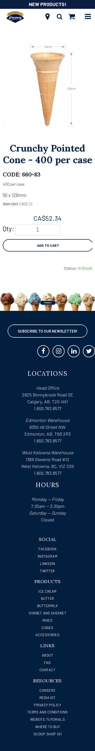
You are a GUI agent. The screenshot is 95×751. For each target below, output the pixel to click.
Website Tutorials (47, 719)
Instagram (48, 556)
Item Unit (10, 204)
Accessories (47, 635)
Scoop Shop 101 (47, 734)
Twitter (47, 571)
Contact (48, 670)
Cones (47, 627)
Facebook (47, 549)
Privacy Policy (47, 705)
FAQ (47, 662)
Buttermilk (47, 606)
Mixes (48, 620)
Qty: (8, 228)
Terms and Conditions (47, 712)
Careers (47, 690)
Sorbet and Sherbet (47, 613)
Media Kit (48, 697)
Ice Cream (47, 591)
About (47, 655)
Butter (47, 598)
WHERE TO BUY (47, 726)
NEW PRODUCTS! (47, 4)
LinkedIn (47, 563)
